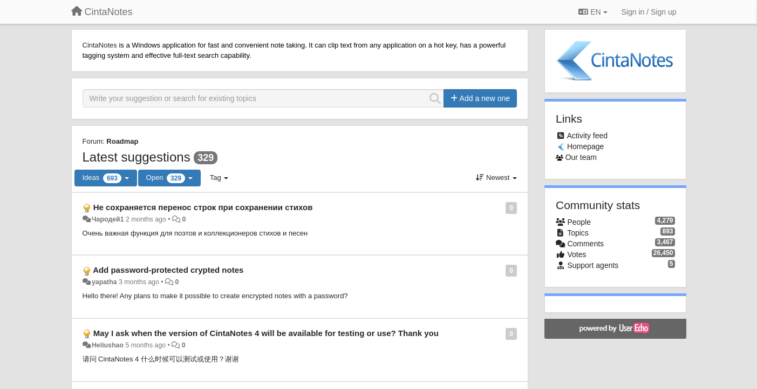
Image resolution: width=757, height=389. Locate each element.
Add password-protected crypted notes (168, 269)
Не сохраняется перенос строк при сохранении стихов (203, 207)
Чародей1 (108, 219)
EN (592, 12)
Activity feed (587, 135)
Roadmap (122, 141)
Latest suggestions (136, 157)
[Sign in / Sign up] (649, 12)
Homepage (585, 146)
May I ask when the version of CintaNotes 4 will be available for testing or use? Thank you (266, 333)
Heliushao (108, 345)
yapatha (104, 282)
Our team (581, 157)
